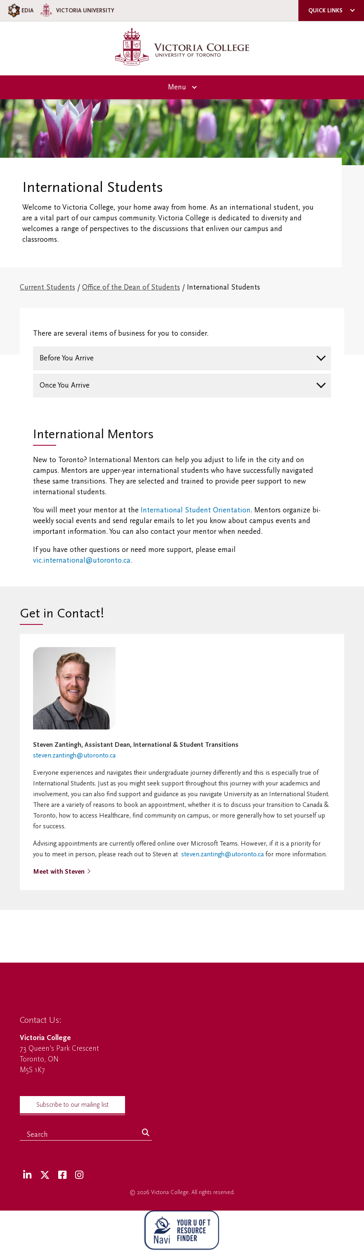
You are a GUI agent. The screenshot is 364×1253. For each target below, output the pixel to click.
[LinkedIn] (27, 1175)
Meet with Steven (59, 871)
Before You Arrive (67, 358)
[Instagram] (79, 1175)
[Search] (145, 1133)
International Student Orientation (196, 510)
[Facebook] (62, 1175)
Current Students (47, 287)
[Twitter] (45, 1175)
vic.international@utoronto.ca (81, 560)
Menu (177, 87)
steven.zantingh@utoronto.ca (74, 755)
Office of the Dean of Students (131, 287)
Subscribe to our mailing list (72, 1104)
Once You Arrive (65, 385)
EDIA (20, 10)
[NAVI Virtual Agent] (182, 1232)
